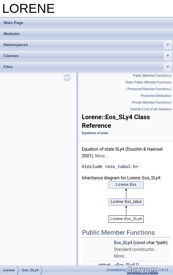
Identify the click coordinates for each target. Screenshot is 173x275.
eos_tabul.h (121, 167)
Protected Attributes (155, 96)
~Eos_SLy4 (124, 264)
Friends (136, 109)
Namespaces (88, 45)
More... (101, 155)
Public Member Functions (151, 76)
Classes (88, 56)
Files (88, 67)
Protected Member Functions (149, 89)
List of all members (157, 109)
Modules (12, 33)
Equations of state (95, 133)
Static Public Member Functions (148, 82)
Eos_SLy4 (123, 242)
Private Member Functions (151, 103)
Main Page (13, 22)
